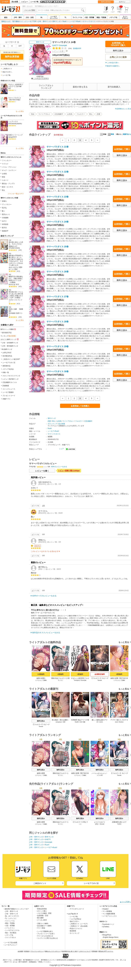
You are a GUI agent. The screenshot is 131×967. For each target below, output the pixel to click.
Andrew (121, 722)
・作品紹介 (105, 909)
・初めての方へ (73, 921)
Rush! (64, 21)
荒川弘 (4, 208)
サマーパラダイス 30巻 (58, 371)
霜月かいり (6, 214)
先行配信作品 (7, 356)
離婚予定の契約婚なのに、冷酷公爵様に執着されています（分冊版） (16, 279)
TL (66, 17)
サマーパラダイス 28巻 (58, 321)
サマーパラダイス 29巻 (58, 346)
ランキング (8, 336)
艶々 (3, 211)
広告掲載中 (59, 114)
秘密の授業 (41, 773)
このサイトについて (85, 951)
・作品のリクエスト (75, 928)
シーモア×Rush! (75, 21)
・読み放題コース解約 (43, 926)
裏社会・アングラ (8, 184)
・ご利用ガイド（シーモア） (78, 924)
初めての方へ (7, 72)
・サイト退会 (40, 928)
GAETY (55, 45)
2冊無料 (60, 674)
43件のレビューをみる (59, 467)
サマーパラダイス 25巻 (58, 246)
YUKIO (119, 824)
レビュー (24, 2)
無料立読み (41, 721)
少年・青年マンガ (44, 21)
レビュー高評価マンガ (10, 379)
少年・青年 (18, 17)
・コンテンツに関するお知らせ (47, 938)
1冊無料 (80, 674)
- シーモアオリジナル (11, 930)
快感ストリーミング (15, 135)
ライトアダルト (125, 17)
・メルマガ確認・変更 (43, 913)
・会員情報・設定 (42, 915)
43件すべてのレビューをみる (44, 596)
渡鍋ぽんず (13, 246)
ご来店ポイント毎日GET (11, 359)
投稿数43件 (66, 48)
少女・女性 (30, 17)
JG (97, 722)
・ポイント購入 (41, 911)
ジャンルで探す (29, 10)
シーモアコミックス (54, 17)
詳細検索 (6, 386)
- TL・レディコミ (10, 918)
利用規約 (26, 951)
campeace (59, 722)
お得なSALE (7, 353)
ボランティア (52, 424)
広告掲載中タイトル (10, 382)
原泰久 (4, 201)
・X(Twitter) (105, 927)
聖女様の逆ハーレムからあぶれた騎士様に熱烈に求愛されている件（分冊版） (16, 295)
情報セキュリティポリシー (53, 951)
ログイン (122, 2)
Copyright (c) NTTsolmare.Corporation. (65, 965)
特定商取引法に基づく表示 (70, 951)
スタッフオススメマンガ (11, 376)
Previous (31, 661)
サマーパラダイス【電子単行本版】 (14, 99)
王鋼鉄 (45, 680)
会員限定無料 (99, 674)
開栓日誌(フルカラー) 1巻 (60, 678)
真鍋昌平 (5, 231)
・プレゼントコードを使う (45, 934)
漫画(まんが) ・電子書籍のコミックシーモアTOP (18, 21)
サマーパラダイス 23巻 (58, 197)
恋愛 (98, 114)
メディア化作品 (8, 369)
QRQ (96, 824)
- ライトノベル (9, 921)
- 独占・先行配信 (10, 933)
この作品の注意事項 (40, 78)
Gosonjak (63, 45)
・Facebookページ (107, 924)
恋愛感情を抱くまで (119, 822)
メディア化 (113, 17)
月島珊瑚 (5, 218)
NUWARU (18, 124)
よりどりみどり (99, 822)
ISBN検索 (94, 951)
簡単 (111, 134)
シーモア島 (34, 2)
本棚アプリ (6, 399)
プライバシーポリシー (37, 951)
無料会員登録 (106, 2)
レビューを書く (58, 51)
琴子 (17, 284)
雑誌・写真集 (101, 17)
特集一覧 (6, 372)
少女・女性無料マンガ (10, 343)
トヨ (80, 824)
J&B (64, 722)
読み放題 (15, 2)
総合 (5, 17)
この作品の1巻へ (113, 62)
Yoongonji (77, 680)
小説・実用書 (89, 17)
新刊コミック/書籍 (8, 329)
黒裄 (16, 269)
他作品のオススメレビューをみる (46, 632)
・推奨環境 (72, 931)
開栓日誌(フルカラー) (60, 773)
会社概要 (20, 951)
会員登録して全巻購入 (80, 406)
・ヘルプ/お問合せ (74, 919)
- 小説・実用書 (9, 926)
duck (116, 722)
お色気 (4, 174)
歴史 (3, 177)
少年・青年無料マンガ (10, 346)
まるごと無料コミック (10, 339)
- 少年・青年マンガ (11, 911)
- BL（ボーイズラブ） (12, 916)
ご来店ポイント (39, 883)
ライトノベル (77, 17)
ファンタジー (7, 160)
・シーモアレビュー (10, 945)
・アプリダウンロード (76, 909)
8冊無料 (119, 674)
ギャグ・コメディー (9, 170)
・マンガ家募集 (106, 911)
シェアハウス (13, 121)
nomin (101, 722)
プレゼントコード (9, 396)
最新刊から (127, 134)
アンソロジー (7, 204)
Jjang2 (10, 137)
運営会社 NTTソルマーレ (105, 951)
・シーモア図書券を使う (44, 931)
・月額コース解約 (42, 923)
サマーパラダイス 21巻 (58, 147)
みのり (4, 221)
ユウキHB (100, 775)
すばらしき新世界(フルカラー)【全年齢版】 (15, 86)
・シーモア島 (73, 917)
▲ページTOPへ (125, 902)
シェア (61, 449)
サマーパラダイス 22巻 (58, 172)
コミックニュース (9, 389)
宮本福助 (12, 313)
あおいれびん (13, 267)
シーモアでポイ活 (9, 362)
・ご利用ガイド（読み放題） (78, 926)
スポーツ (5, 180)
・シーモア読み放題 (10, 942)
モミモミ (60, 680)
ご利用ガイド (7, 69)
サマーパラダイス (89, 21)
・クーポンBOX (41, 920)
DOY (15, 137)
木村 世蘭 (82, 722)
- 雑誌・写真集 (9, 923)
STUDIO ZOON (14, 248)
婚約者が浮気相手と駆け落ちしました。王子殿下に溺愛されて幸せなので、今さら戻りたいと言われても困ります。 (16, 260)
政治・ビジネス (7, 187)
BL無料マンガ (7, 349)
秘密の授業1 (41, 678)
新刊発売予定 (7, 333)
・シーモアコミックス (109, 916)
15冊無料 (40, 674)
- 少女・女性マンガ (11, 914)
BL (41, 17)
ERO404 (11, 124)
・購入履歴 (40, 918)
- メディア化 (8, 935)
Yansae (99, 680)
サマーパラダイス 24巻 (58, 222)
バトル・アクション (9, 167)
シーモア (5, 2)
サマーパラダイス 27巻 (58, 296)
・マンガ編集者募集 (108, 914)
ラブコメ (5, 164)
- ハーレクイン (9, 928)
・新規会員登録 (41, 909)
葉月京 (4, 228)
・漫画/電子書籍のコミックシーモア (16, 909)
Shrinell (102, 824)
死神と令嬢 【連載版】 (16, 310)
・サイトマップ (73, 933)
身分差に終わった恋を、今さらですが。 (16, 243)
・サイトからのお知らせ (44, 936)
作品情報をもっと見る (123, 109)
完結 (32, 114)
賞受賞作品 (6, 366)
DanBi (76, 722)
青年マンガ (56, 21)
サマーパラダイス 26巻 (58, 271)
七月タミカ (13, 300)
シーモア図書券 (8, 392)
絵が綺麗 (61, 424)
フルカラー (80, 114)
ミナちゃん (38, 680)
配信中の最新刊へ (113, 66)
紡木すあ (12, 284)
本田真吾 (5, 224)
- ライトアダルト (10, 937)
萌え (3, 190)
